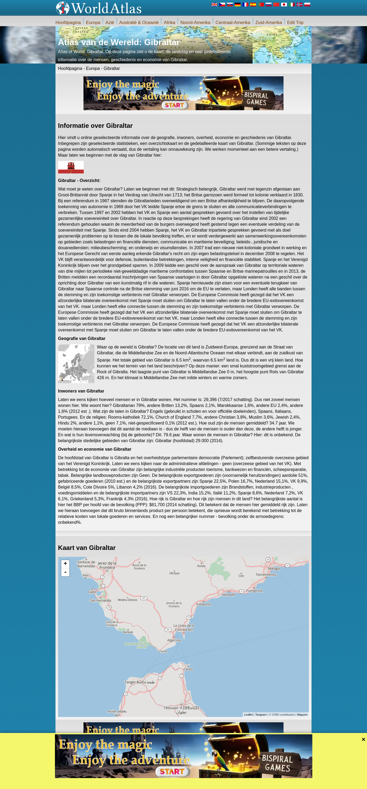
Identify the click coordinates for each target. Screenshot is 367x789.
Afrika (169, 22)
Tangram (261, 714)
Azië (109, 22)
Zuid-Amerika (269, 22)
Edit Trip (295, 22)
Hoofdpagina (68, 22)
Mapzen (302, 714)
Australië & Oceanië (139, 22)
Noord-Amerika (195, 22)
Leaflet (248, 714)
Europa (93, 22)
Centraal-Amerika (233, 22)
